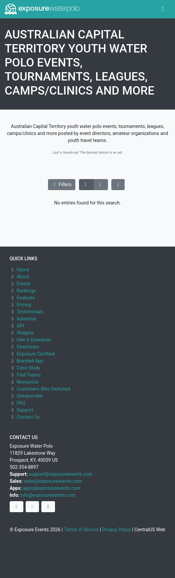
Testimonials (30, 311)
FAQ (21, 403)
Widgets (25, 332)
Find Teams (29, 375)
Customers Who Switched (43, 389)
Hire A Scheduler (34, 339)
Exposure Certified (36, 353)
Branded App (30, 361)
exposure (42, 9)
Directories (28, 346)
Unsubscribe (30, 396)
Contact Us (28, 417)
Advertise (26, 318)
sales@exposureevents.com (53, 481)
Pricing (24, 304)
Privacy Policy (116, 529)
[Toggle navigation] (162, 9)
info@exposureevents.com (48, 495)
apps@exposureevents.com (52, 488)
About (23, 276)
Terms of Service (81, 529)
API (20, 325)
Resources (28, 382)
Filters (62, 184)
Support (25, 410)
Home (23, 269)
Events (23, 283)
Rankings (26, 290)
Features (26, 297)
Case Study (28, 368)
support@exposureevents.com (60, 474)
